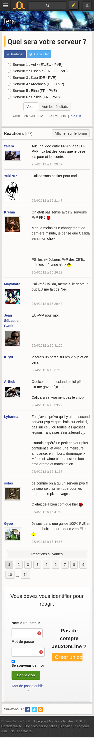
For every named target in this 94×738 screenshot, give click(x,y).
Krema (9, 212)
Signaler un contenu (74, 726)
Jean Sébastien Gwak (12, 320)
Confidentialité (11, 726)
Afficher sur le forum (71, 133)
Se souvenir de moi (28, 665)
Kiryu (8, 357)
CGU (79, 721)
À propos (39, 721)
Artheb (9, 382)
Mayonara (12, 284)
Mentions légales (61, 721)
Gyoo (8, 524)
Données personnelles (41, 726)
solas (8, 483)
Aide (4, 731)
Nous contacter (22, 731)
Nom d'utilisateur (26, 623)
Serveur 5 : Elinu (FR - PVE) (32, 91)
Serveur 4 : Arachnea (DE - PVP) (36, 84)
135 (76, 116)
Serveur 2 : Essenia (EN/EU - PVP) (38, 71)
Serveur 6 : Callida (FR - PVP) (34, 97)
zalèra (9, 146)
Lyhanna (11, 417)
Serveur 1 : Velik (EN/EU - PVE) (35, 65)
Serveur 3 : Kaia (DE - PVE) (32, 78)
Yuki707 (10, 176)
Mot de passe (23, 642)
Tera (9, 21)
